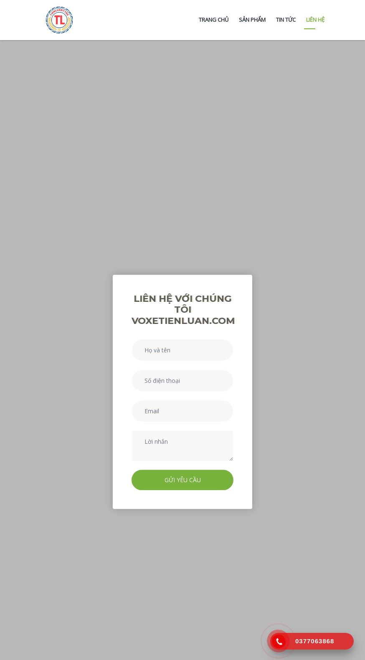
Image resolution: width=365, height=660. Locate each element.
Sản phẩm (252, 19)
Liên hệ (315, 19)
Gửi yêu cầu (183, 480)
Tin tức (286, 19)
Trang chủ (213, 19)
